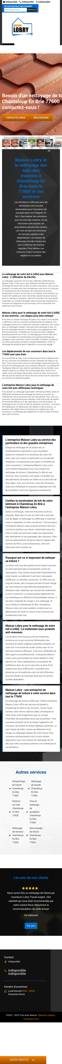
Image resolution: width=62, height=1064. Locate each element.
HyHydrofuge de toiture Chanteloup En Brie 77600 (18, 788)
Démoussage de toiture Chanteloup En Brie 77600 (36, 835)
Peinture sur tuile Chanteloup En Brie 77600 (17, 808)
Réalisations (41, 117)
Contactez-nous (15, 117)
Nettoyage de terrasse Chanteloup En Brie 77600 (17, 835)
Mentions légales (46, 1015)
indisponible (10, 2)
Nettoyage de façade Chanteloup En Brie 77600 (36, 788)
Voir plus (31, 925)
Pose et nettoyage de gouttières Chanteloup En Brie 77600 (35, 812)
